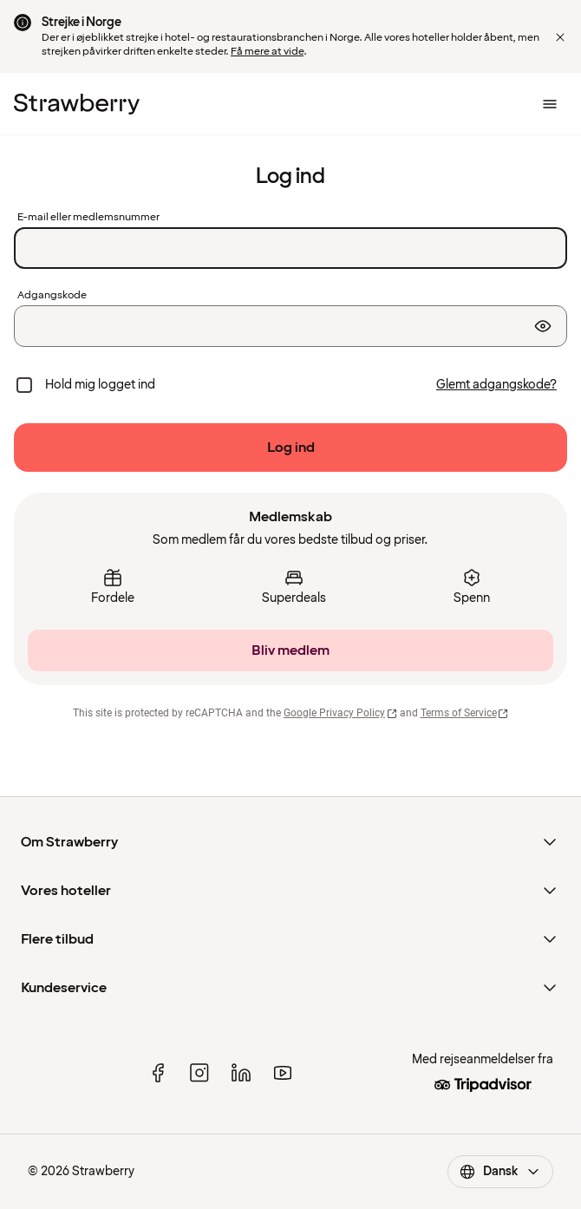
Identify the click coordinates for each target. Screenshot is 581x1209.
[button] (560, 37)
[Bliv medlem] (290, 650)
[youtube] (282, 1072)
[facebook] (157, 1072)
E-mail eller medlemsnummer (88, 218)
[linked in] (241, 1072)
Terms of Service (465, 713)
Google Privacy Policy (340, 713)
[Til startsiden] (77, 104)
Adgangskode (52, 296)
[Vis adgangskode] (543, 326)
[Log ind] (290, 447)
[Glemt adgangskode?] (496, 385)
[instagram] (199, 1072)
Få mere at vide (267, 51)
